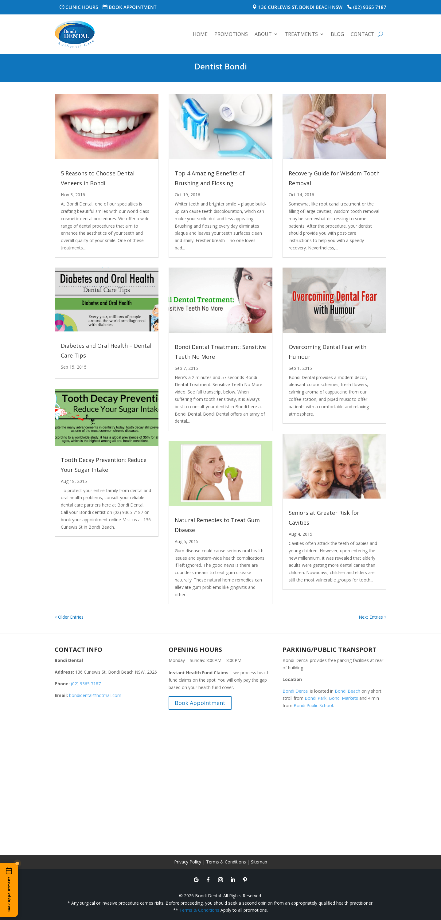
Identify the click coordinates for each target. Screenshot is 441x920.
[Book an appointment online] (9, 890)
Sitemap (259, 862)
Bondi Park (315, 698)
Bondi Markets (343, 698)
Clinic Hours (81, 7)
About (263, 34)
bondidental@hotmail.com (95, 695)
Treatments (301, 34)
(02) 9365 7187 (369, 7)
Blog (337, 34)
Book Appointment (132, 7)
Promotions (231, 34)
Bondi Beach (347, 691)
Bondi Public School (313, 705)
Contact (362, 34)
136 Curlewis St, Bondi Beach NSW (300, 7)
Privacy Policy (187, 862)
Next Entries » (372, 617)
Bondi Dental (296, 691)
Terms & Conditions (226, 862)
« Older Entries (69, 617)
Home (200, 34)
